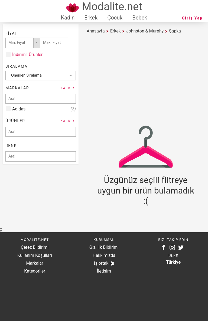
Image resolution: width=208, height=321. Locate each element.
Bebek (139, 17)
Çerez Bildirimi (34, 247)
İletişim (104, 271)
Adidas (44, 109)
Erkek (91, 17)
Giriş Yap (192, 18)
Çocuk (114, 17)
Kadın (68, 17)
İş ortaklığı (104, 263)
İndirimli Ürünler (27, 54)
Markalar (34, 263)
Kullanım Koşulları (34, 255)
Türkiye (173, 262)
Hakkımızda (104, 255)
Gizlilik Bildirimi (104, 247)
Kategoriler (34, 271)
